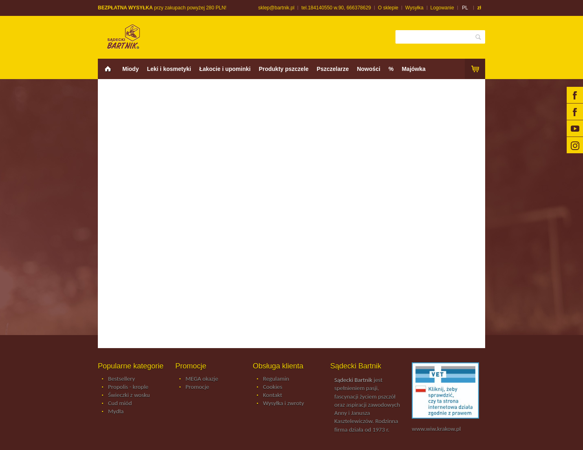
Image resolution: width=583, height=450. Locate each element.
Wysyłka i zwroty (283, 403)
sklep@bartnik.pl (276, 8)
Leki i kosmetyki (169, 69)
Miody (130, 69)
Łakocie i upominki (225, 69)
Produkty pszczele (284, 69)
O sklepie (388, 8)
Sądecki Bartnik (353, 380)
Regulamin (276, 379)
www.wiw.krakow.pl (436, 428)
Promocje (197, 387)
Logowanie (442, 8)
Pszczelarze (333, 69)
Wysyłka (414, 8)
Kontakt (272, 395)
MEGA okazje (202, 379)
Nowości (368, 69)
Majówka (413, 69)
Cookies (272, 387)
